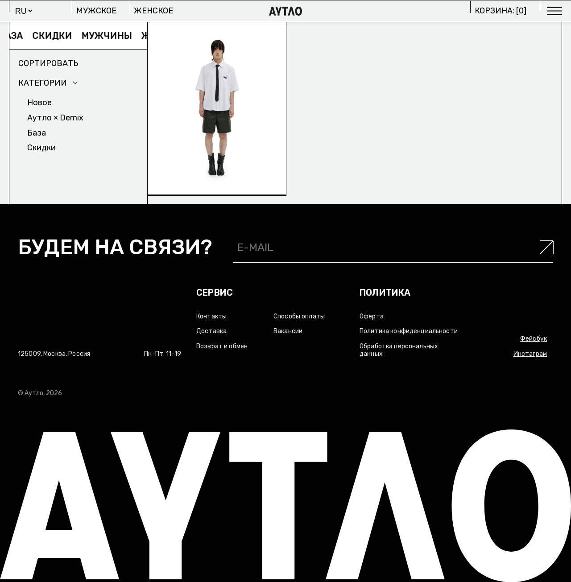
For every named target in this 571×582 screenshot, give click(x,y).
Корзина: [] (500, 11)
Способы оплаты (299, 316)
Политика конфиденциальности (409, 331)
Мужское (96, 11)
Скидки (59, 35)
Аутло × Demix (55, 118)
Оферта (372, 316)
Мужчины (113, 35)
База (18, 35)
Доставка (211, 331)
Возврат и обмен (222, 346)
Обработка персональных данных (399, 350)
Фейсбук (533, 339)
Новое (39, 102)
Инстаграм (530, 354)
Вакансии (287, 331)
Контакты (211, 316)
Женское (153, 11)
